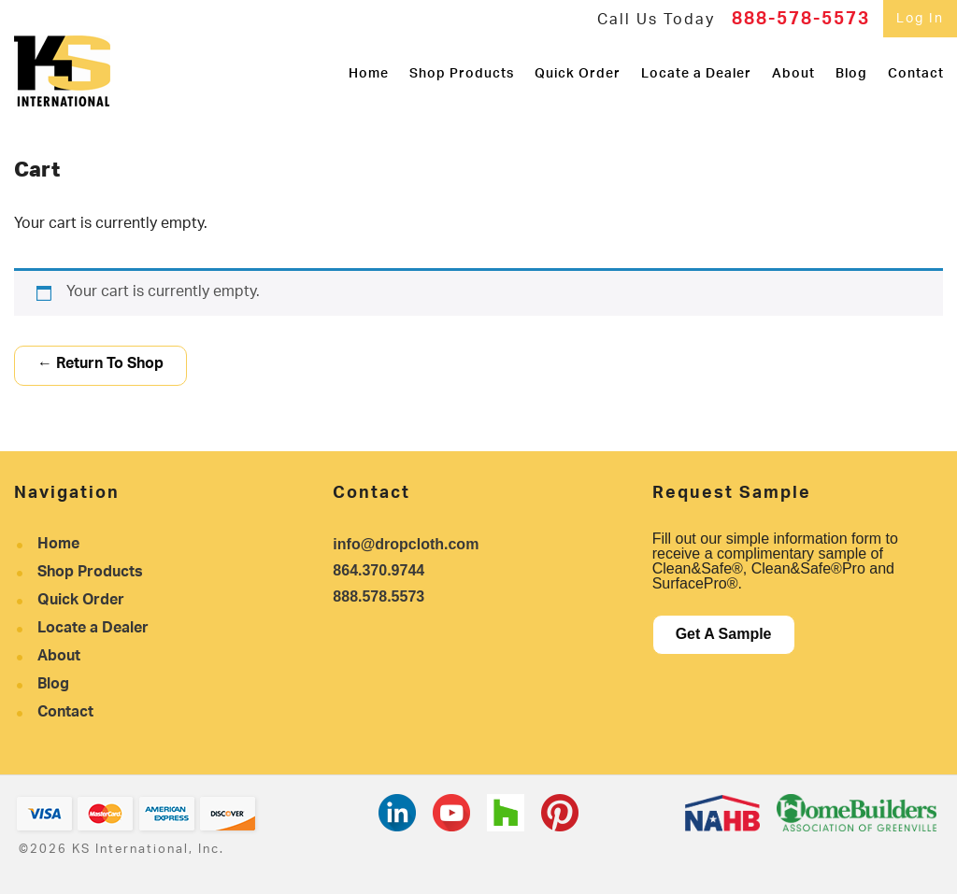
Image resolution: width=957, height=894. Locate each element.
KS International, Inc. (62, 70)
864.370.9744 (378, 570)
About (793, 71)
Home (369, 71)
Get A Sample (724, 634)
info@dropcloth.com (405, 544)
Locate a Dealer (696, 71)
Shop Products (461, 71)
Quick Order (578, 71)
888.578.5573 (378, 596)
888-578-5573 (801, 21)
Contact (916, 71)
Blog (851, 71)
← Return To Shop (100, 364)
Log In (920, 19)
